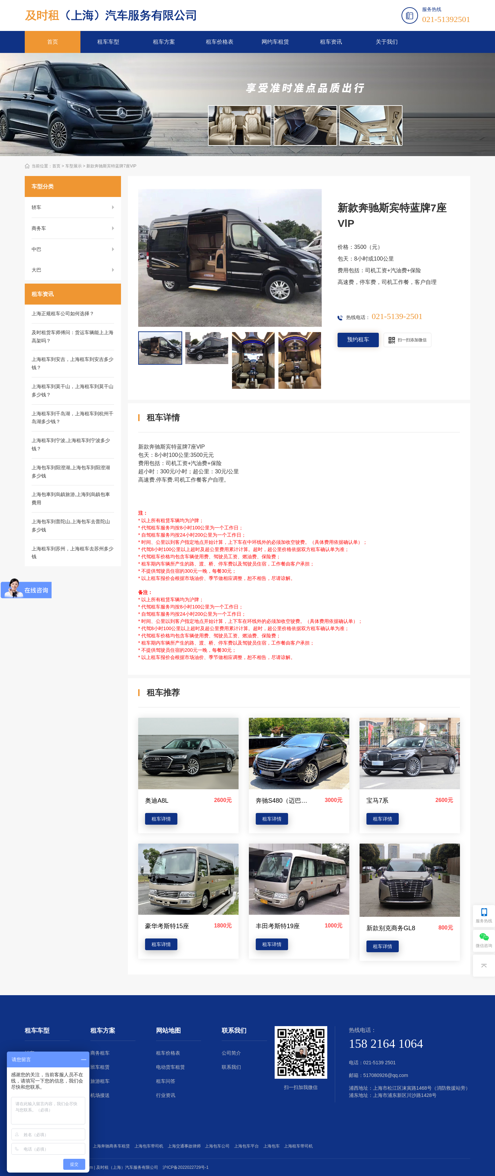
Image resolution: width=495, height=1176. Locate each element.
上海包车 (272, 1146)
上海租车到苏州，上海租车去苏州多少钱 (72, 553)
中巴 (36, 249)
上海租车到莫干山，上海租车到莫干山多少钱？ (72, 391)
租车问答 (165, 1081)
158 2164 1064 (386, 1044)
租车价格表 (219, 42)
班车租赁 (100, 1067)
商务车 (39, 228)
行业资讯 (165, 1095)
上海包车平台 (247, 1146)
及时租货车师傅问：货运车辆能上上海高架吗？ (72, 337)
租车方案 (164, 42)
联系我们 (231, 1067)
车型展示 (73, 166)
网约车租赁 (275, 42)
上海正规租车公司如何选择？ (63, 314)
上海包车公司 (218, 1146)
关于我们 (387, 42)
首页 (52, 42)
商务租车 (100, 1053)
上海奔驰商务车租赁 (112, 1146)
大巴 (36, 270)
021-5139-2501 (397, 316)
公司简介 (231, 1053)
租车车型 (108, 42)
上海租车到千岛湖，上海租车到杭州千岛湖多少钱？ (72, 418)
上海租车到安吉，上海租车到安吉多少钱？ (72, 364)
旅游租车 (100, 1081)
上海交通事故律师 (185, 1146)
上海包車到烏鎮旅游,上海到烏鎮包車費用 (71, 499)
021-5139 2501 (379, 1062)
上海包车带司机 (150, 1146)
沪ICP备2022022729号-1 (185, 1167)
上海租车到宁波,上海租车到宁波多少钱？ (71, 445)
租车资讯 (331, 42)
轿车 (36, 207)
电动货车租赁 (170, 1067)
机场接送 (100, 1095)
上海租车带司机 (299, 1146)
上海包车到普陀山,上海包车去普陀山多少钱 (71, 526)
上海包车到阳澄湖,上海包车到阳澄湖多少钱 (71, 472)
